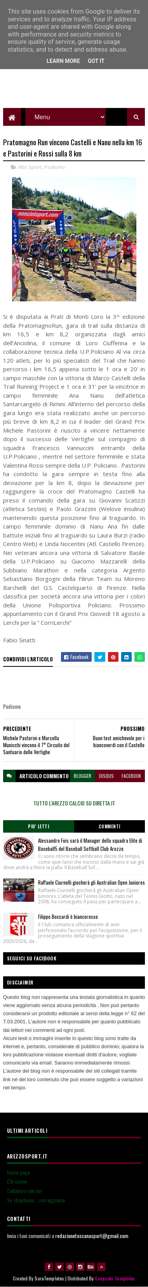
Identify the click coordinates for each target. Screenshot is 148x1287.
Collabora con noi (24, 1190)
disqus (106, 775)
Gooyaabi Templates (115, 1278)
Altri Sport (29, 166)
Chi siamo (17, 1181)
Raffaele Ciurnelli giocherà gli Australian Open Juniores (91, 882)
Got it (96, 61)
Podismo (54, 166)
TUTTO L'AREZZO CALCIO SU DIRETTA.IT (74, 803)
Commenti (109, 826)
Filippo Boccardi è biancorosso (68, 916)
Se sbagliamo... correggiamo (36, 1200)
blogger (82, 775)
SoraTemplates (49, 1278)
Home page (18, 1172)
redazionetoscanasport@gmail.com (91, 1235)
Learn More (63, 61)
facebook (131, 775)
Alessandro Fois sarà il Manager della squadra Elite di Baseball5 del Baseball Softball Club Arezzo (90, 844)
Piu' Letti (38, 826)
